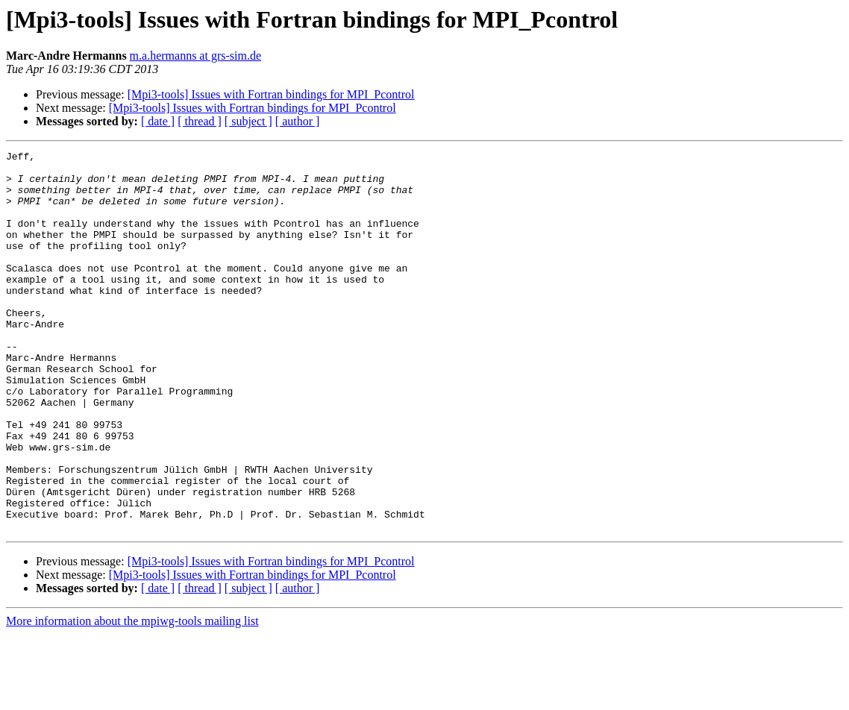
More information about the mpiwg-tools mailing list (132, 697)
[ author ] (297, 121)
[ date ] (158, 121)
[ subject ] (248, 121)
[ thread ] (200, 121)
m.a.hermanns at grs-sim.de (195, 55)
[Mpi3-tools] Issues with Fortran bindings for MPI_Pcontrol (271, 94)
